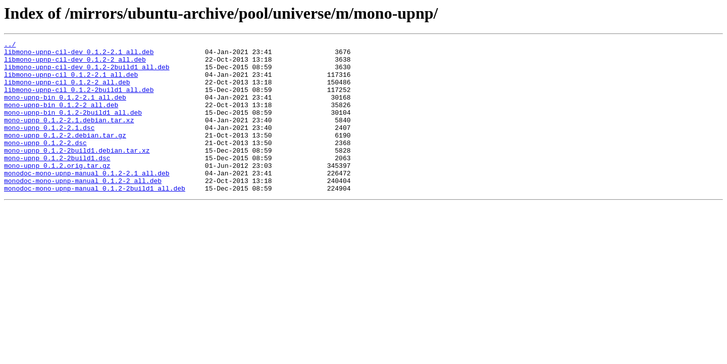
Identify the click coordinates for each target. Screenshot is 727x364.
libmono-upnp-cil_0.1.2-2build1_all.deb (78, 100)
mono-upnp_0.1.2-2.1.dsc (49, 145)
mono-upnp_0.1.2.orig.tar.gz (57, 191)
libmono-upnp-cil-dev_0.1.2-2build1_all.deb (87, 72)
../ (10, 45)
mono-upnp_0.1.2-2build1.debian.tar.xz (77, 172)
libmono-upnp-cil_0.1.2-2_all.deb (67, 91)
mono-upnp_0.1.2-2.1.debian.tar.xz (69, 136)
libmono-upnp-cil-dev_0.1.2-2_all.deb (75, 63)
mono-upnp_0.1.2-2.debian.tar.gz (65, 154)
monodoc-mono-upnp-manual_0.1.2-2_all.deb (83, 209)
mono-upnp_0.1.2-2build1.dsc (57, 182)
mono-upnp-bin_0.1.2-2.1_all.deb (65, 109)
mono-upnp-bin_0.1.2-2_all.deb (61, 118)
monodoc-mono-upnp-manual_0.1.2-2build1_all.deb (94, 218)
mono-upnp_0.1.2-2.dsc (45, 163)
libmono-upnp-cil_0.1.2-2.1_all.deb (71, 81)
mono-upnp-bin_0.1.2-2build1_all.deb (73, 127)
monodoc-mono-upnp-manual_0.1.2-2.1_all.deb (87, 200)
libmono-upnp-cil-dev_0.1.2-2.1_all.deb (78, 54)
